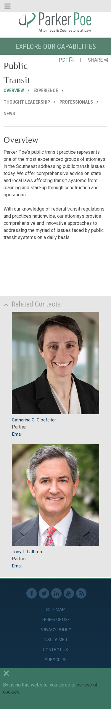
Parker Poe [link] (55, 22)
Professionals (76, 102)
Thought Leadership (27, 102)
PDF (66, 60)
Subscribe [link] (56, 659)
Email (17, 434)
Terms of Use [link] (55, 619)
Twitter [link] (44, 593)
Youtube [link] (69, 593)
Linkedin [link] (56, 593)
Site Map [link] (55, 609)
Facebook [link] (31, 593)
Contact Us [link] (55, 649)
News (10, 113)
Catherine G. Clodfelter (34, 420)
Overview (14, 90)
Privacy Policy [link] (55, 629)
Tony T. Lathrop (27, 551)
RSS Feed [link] (81, 593)
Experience (46, 90)
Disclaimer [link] (55, 639)
